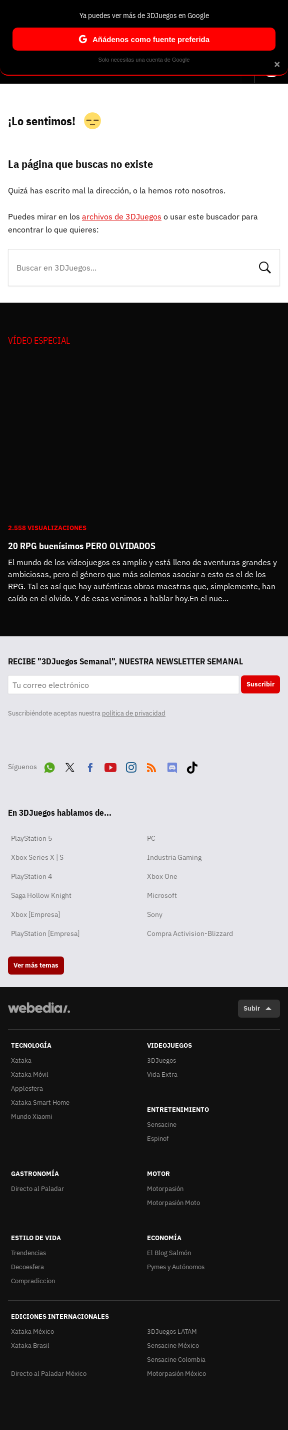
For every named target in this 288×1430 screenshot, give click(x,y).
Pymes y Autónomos (175, 1267)
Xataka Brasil (30, 1345)
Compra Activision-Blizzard (190, 933)
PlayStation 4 (31, 876)
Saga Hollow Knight (41, 895)
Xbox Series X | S (37, 857)
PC (151, 838)
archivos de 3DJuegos (122, 216)
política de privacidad (134, 713)
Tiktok (192, 766)
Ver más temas (36, 965)
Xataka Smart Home (40, 1102)
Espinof (157, 1138)
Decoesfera (27, 1267)
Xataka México (32, 1331)
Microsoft (162, 895)
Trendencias (28, 1253)
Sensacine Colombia (176, 1359)
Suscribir (260, 684)
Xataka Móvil (29, 1074)
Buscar (265, 267)
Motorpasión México (176, 1373)
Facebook (90, 766)
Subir (252, 1008)
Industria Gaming (174, 857)
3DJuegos (161, 1060)
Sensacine (161, 1124)
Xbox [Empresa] (35, 914)
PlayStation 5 (31, 838)
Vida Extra (162, 1074)
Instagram (131, 766)
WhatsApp (50, 766)
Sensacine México (173, 1345)
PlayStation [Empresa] (45, 933)
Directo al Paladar (37, 1188)
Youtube (110, 766)
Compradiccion (33, 1281)
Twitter (70, 766)
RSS (152, 766)
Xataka (21, 1060)
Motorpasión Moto (173, 1203)
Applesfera (27, 1088)
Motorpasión (165, 1188)
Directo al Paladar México (48, 1373)
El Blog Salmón (169, 1253)
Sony (154, 914)
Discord (172, 766)
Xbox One (162, 876)
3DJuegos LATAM (172, 1331)
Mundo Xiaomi (31, 1116)
